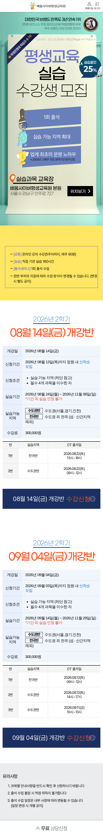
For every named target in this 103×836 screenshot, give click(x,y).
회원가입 (89, 8)
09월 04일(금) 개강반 (38, 737)
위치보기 (78, 191)
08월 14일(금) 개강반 (38, 498)
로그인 (97, 8)
